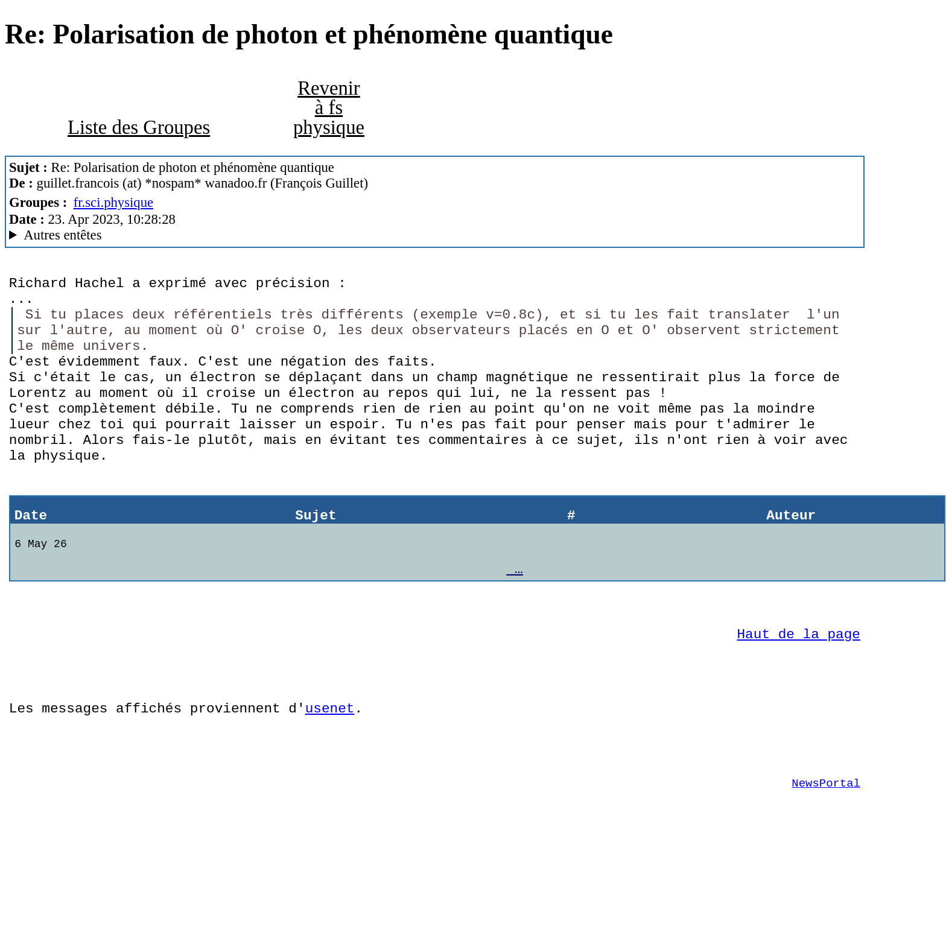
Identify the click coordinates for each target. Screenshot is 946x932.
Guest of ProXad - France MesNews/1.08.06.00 (434, 235)
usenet (330, 773)
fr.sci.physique (114, 202)
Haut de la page (798, 690)
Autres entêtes (62, 235)
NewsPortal (826, 858)
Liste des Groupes (139, 127)
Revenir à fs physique (328, 107)
